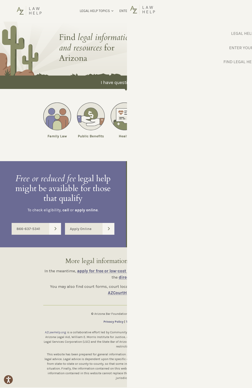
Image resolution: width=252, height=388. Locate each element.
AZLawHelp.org (55, 333)
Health (124, 136)
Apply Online (92, 229)
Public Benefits (91, 136)
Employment (192, 136)
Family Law (57, 136)
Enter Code (191, 227)
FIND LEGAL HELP (173, 11)
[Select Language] (214, 11)
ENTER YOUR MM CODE (136, 11)
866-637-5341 (39, 229)
